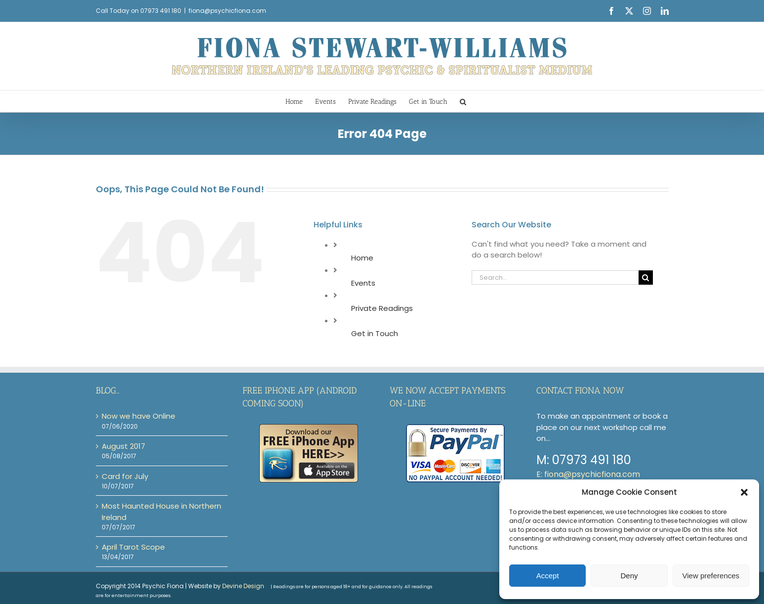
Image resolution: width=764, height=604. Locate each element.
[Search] (646, 277)
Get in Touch (374, 333)
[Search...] (555, 277)
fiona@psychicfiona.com (227, 10)
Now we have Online (138, 416)
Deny (629, 575)
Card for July (125, 476)
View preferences (711, 575)
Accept (547, 575)
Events (363, 283)
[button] (744, 492)
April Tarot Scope (133, 547)
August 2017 (123, 446)
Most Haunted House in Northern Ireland (161, 511)
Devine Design (243, 586)
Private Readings (382, 308)
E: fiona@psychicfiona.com (588, 474)
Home (362, 258)
